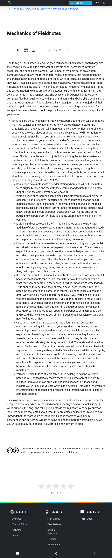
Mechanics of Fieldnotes (65, 8)
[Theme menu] (97, 3)
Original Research (52, 532)
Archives (16, 518)
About (15, 535)
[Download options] (35, 50)
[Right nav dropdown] (66, 3)
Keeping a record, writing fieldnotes (32, 8)
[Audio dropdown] (46, 50)
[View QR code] (26, 50)
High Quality (53, 518)
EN (60, 50)
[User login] (104, 3)
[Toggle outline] (10, 50)
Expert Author (54, 544)
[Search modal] (80, 2)
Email (89, 518)
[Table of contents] (8, 9)
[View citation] (18, 50)
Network (16, 530)
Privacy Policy (19, 524)
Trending (51, 539)
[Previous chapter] (56, 553)
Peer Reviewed (54, 524)
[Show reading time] (68, 50)
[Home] (9, 3)
